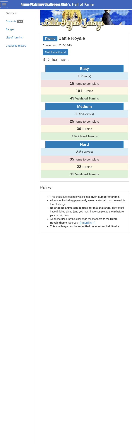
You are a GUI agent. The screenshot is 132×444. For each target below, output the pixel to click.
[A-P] (92, 222)
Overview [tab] (11, 13)
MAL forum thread (55, 52)
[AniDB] (84, 222)
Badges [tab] (10, 29)
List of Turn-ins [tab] (14, 37)
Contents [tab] (14, 21)
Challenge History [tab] (16, 45)
